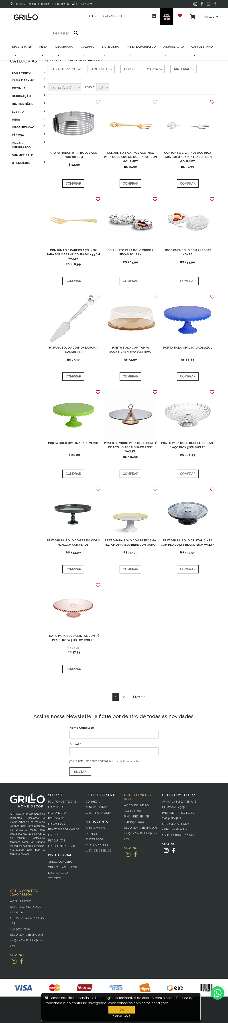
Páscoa (18, 135)
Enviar (80, 771)
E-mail (74, 744)
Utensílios (21, 163)
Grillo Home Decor (62, 867)
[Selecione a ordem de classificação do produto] (64, 87)
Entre (93, 16)
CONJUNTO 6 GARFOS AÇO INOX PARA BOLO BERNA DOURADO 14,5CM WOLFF (73, 254)
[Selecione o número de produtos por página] (102, 87)
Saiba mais (121, 1016)
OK (122, 1009)
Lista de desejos (98, 850)
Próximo (139, 697)
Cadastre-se (113, 16)
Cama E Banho (23, 80)
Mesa (16, 119)
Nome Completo (81, 727)
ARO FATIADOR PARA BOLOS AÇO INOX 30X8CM (73, 155)
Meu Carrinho (97, 845)
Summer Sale (22, 155)
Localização (58, 872)
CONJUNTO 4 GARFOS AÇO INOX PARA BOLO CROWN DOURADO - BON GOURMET (130, 157)
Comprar (73, 183)
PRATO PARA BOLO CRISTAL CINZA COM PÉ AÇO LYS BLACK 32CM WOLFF (187, 542)
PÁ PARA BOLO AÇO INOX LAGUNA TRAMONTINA (73, 349)
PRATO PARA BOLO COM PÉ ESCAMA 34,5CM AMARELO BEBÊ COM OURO (130, 542)
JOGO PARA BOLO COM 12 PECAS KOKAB (187, 252)
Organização (23, 127)
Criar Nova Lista (98, 812)
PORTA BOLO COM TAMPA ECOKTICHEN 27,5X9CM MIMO (130, 349)
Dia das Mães (22, 104)
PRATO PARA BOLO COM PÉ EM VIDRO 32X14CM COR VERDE (73, 542)
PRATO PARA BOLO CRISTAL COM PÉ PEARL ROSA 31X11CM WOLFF (73, 638)
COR (130, 69)
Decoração (21, 96)
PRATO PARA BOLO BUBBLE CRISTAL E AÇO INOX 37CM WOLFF (187, 445)
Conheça (93, 801)
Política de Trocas (62, 801)
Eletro (18, 111)
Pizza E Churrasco (21, 145)
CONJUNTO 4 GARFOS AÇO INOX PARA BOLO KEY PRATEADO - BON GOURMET (187, 157)
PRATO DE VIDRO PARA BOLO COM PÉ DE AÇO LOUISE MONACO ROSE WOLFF (130, 447)
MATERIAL (184, 69)
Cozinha (19, 88)
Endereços (94, 839)
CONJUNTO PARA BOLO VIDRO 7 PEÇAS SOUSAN (130, 252)
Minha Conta (95, 828)
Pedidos (92, 833)
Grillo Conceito (60, 861)
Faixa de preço (66, 69)
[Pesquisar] (48, 33)
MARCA (155, 69)
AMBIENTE (102, 69)
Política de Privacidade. (124, 761)
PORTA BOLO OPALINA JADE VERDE (73, 443)
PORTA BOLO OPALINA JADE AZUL (187, 347)
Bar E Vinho (21, 72)
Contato (54, 878)
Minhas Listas (96, 807)
